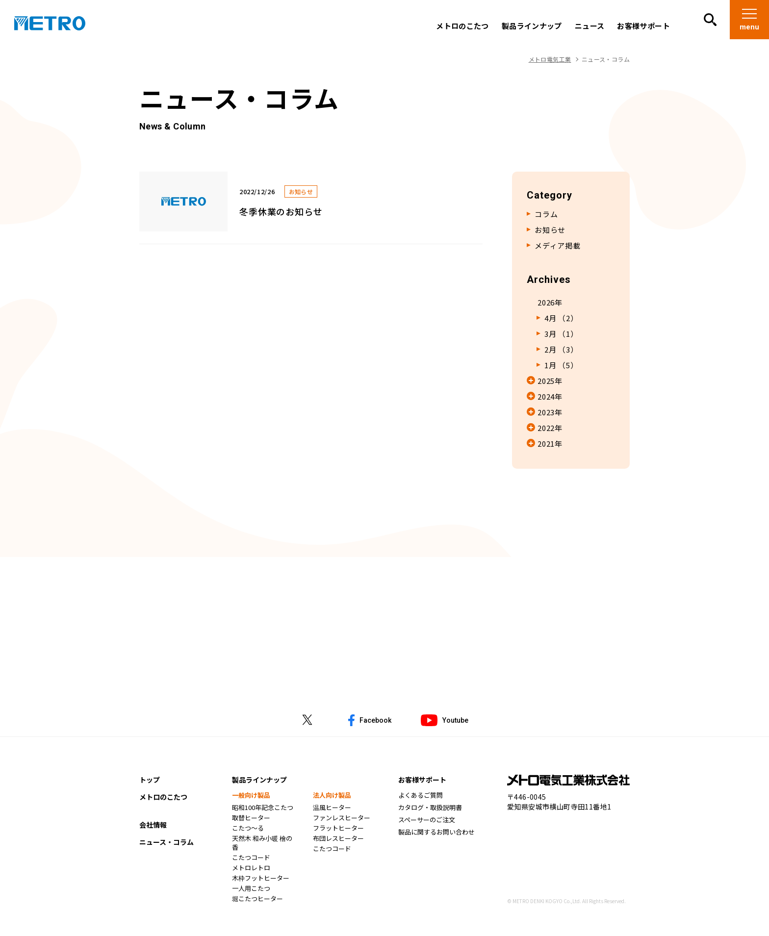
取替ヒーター (251, 818)
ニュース (589, 26)
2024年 (550, 397)
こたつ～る (248, 829)
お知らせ (550, 230)
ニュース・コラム (166, 843)
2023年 (550, 412)
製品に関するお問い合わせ (436, 833)
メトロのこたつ (462, 26)
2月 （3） (561, 349)
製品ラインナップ (531, 26)
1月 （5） (561, 365)
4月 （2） (561, 318)
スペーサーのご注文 (426, 820)
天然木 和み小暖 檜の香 (262, 844)
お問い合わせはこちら (384, 648)
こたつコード (251, 858)
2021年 (550, 444)
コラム (546, 214)
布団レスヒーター (338, 839)
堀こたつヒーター (257, 899)
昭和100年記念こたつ (262, 808)
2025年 (550, 381)
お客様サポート (642, 26)
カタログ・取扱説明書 (430, 808)
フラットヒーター (338, 829)
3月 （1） (561, 334)
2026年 (550, 302)
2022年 (550, 428)
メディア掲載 (558, 246)
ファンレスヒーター (341, 818)
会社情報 (153, 826)
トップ (149, 780)
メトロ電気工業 (550, 59)
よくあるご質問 (420, 796)
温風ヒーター (332, 808)
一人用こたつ (251, 889)
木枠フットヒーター (260, 879)
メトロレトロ (251, 868)
